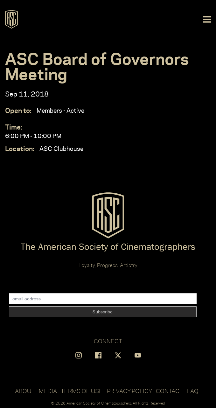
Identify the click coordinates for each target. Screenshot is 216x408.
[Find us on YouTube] (137, 355)
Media (48, 391)
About (25, 391)
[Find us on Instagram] (78, 355)
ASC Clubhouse (44, 148)
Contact (169, 391)
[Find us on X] (118, 355)
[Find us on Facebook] (98, 355)
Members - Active (44, 110)
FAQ (193, 391)
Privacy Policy (129, 391)
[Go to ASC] (11, 19)
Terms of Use (82, 391)
